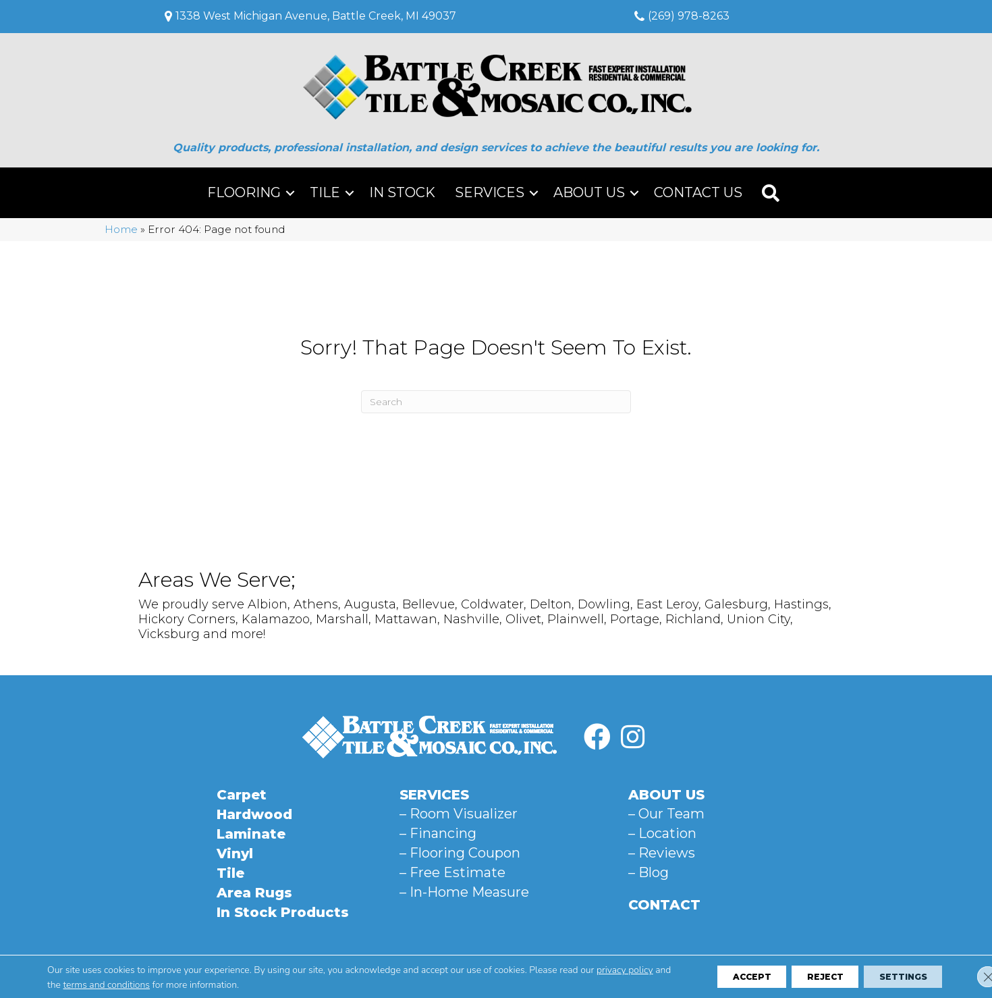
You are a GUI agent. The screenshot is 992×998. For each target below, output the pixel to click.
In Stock (402, 192)
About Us (589, 192)
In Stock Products (283, 912)
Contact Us (698, 192)
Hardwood (254, 814)
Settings (895, 976)
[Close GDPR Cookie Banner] (970, 976)
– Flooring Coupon (459, 853)
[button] (290, 192)
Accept (714, 976)
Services (489, 192)
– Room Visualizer (458, 814)
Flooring (244, 192)
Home (121, 229)
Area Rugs (254, 893)
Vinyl (235, 853)
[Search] (496, 401)
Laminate (251, 834)
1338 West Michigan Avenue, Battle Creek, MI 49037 (315, 15)
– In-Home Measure (464, 892)
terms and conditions (151, 984)
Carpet (242, 795)
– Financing (437, 833)
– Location (662, 833)
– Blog (648, 872)
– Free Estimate (452, 872)
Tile (325, 192)
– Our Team (666, 814)
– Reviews (661, 853)
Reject (801, 976)
